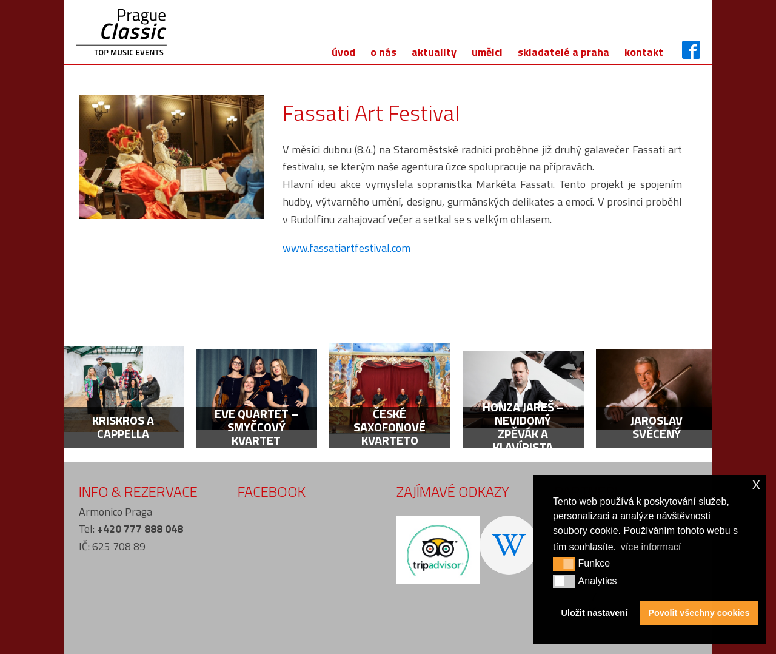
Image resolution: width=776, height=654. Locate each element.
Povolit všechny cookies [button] (698, 613)
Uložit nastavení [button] (594, 613)
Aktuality (434, 52)
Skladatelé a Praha (563, 52)
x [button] (756, 484)
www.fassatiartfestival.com (346, 248)
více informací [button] (651, 547)
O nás (383, 52)
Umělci (487, 52)
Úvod (343, 52)
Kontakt (643, 52)
